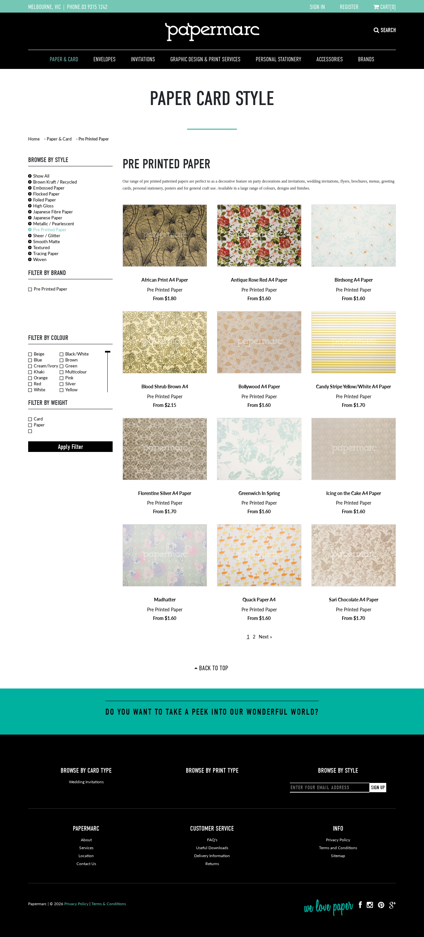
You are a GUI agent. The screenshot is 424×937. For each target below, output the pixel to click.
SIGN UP (378, 788)
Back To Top (213, 668)
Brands (366, 59)
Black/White (74, 354)
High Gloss (43, 205)
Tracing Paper (46, 253)
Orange (38, 378)
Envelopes (104, 59)
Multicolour (73, 372)
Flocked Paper (46, 194)
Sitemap (338, 855)
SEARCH (385, 30)
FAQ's (212, 840)
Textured (41, 247)
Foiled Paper (44, 199)
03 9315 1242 (94, 7)
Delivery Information (212, 855)
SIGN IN (317, 7)
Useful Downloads (212, 848)
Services (86, 848)
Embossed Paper (49, 188)
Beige (36, 354)
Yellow (69, 390)
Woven (39, 259)
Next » (265, 636)
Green (68, 366)
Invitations (143, 59)
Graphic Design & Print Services (205, 59)
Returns (212, 863)
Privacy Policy (338, 840)
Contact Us (86, 863)
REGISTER (349, 7)
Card (35, 419)
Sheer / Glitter (46, 235)
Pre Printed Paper (50, 229)
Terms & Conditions (108, 904)
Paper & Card (64, 59)
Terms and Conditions (338, 848)
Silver (68, 384)
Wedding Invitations (86, 782)
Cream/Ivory (43, 366)
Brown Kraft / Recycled (55, 182)
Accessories (329, 59)
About (86, 840)
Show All (41, 176)
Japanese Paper (47, 217)
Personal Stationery (278, 59)
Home (34, 139)
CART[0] (384, 7)
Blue (35, 360)
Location (86, 855)
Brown (69, 360)
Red (34, 384)
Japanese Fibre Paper (53, 211)
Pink (67, 378)
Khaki (36, 372)
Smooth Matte (46, 241)
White (36, 390)
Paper (36, 425)
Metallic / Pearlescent (53, 223)
